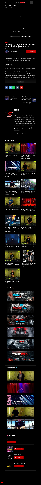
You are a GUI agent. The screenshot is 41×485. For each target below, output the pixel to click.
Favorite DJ (14, 51)
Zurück (6, 94)
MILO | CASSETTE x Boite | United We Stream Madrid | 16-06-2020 (28, 211)
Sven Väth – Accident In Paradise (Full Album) (14, 98)
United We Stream (18, 454)
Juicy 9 (15, 446)
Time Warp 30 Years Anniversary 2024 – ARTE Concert (11, 175)
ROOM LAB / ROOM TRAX (20, 463)
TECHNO (8, 6)
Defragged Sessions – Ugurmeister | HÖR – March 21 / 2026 (12, 265)
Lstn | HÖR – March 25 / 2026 (12, 209)
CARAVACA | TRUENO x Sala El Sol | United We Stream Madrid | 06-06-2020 (28, 157)
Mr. (7, 439)
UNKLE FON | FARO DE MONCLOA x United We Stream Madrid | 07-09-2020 (12, 193)
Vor (35, 94)
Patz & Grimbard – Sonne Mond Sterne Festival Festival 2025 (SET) (28, 265)
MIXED (15, 6)
